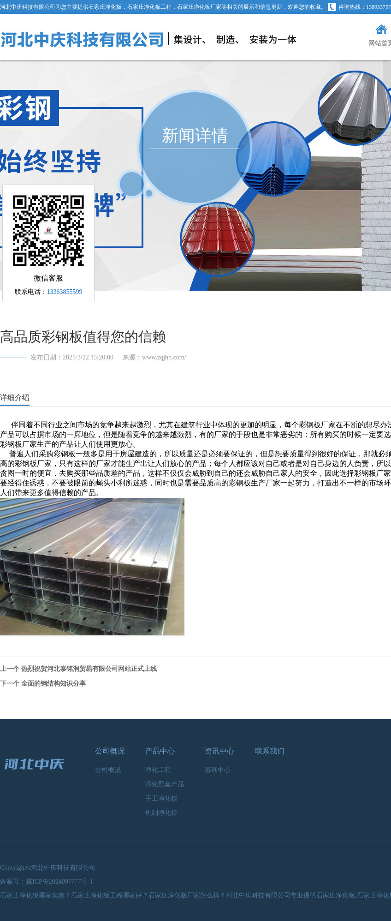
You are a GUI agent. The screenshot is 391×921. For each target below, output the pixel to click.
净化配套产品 (164, 784)
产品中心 (160, 751)
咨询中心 (218, 769)
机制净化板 (161, 812)
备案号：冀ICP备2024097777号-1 (46, 881)
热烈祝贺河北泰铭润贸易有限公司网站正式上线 (89, 668)
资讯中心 (219, 751)
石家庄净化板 (105, 7)
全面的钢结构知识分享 (53, 683)
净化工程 (158, 769)
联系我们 (269, 751)
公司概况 (109, 751)
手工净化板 (161, 798)
